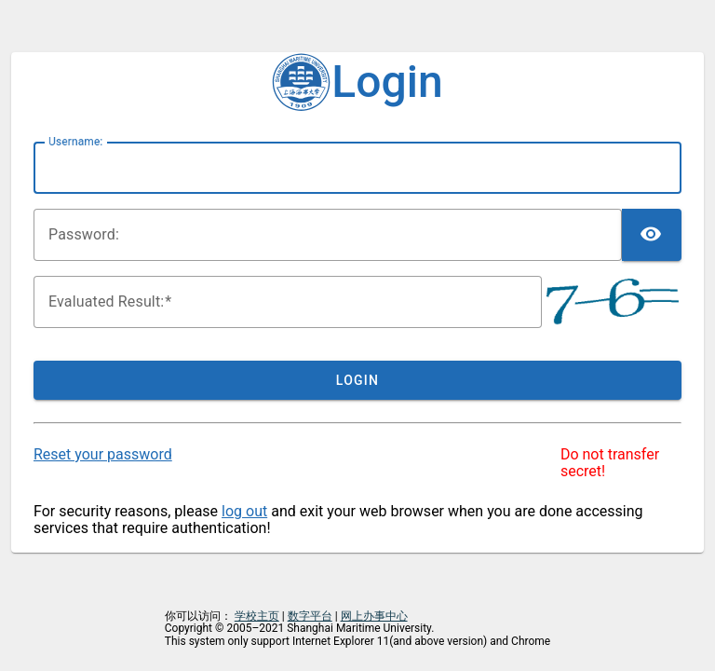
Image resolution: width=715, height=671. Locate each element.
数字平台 (310, 616)
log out (244, 511)
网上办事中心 (374, 616)
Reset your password (103, 454)
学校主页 (257, 616)
